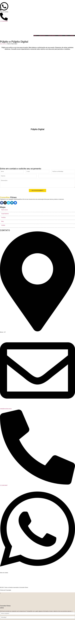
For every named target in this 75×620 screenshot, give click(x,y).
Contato (72, 35)
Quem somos (42, 35)
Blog (66, 35)
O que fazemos (51, 35)
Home (34, 35)
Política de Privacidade (5, 590)
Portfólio (60, 35)
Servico (4, 43)
